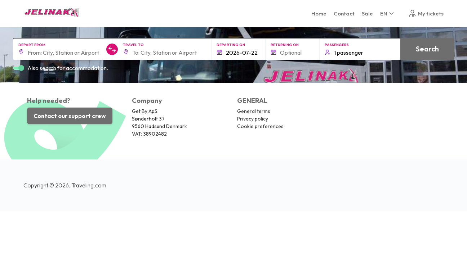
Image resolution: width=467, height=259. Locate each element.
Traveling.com (88, 185)
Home (318, 13)
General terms (253, 111)
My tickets (426, 13)
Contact (344, 13)
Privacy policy (252, 118)
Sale (367, 13)
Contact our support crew (70, 115)
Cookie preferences (260, 126)
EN (387, 13)
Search (427, 48)
